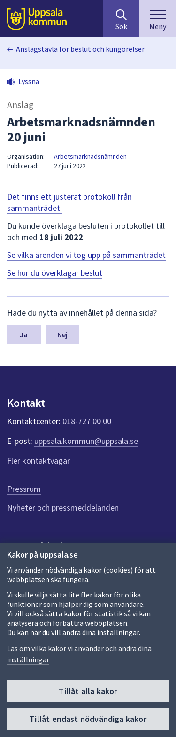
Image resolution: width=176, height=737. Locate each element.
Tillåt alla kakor (88, 691)
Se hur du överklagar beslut (54, 272)
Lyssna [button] (28, 81)
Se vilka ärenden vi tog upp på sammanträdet (86, 254)
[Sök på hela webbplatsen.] (121, 18)
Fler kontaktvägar (38, 460)
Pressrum (24, 488)
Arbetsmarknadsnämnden (90, 156)
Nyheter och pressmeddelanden (63, 507)
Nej (62, 334)
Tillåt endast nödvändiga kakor (88, 719)
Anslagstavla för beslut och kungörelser (80, 49)
